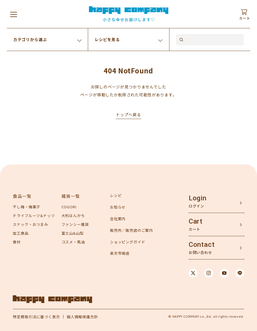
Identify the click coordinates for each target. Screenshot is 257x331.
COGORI (69, 206)
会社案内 (118, 218)
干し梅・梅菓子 (26, 206)
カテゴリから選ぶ (30, 39)
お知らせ (118, 207)
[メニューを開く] (13, 14)
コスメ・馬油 (73, 242)
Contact (202, 245)
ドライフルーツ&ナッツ (34, 215)
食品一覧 (22, 196)
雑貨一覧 (70, 196)
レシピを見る (107, 39)
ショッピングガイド (127, 242)
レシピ (116, 195)
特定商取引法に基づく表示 (36, 317)
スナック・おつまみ (30, 224)
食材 (17, 242)
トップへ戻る (128, 114)
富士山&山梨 (72, 233)
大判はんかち (73, 215)
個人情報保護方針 (82, 317)
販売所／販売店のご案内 (131, 230)
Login (198, 198)
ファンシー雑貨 (75, 224)
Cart (196, 221)
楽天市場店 (119, 253)
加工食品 (20, 233)
